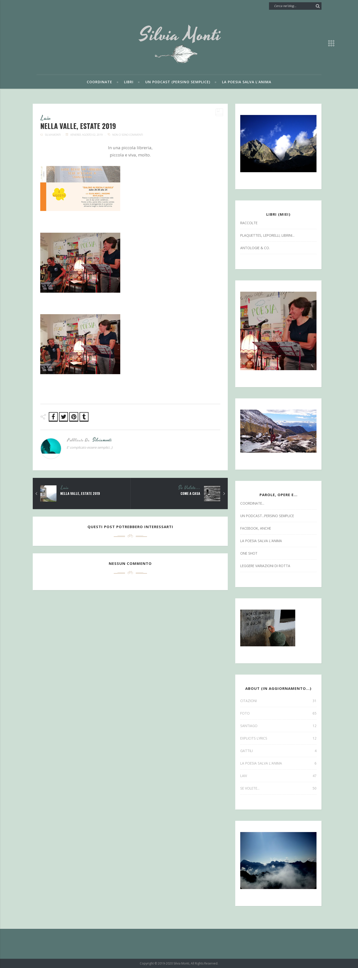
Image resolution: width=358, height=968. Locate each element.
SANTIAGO (278, 725)
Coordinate (99, 81)
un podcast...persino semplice (267, 515)
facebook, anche (255, 528)
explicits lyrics (278, 738)
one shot (249, 553)
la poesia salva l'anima (261, 540)
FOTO (278, 713)
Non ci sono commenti (127, 135)
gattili (278, 750)
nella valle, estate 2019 (80, 493)
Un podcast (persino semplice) (177, 81)
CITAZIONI (278, 700)
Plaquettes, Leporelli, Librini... (267, 235)
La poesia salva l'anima (246, 81)
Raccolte (249, 222)
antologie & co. (255, 247)
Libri (129, 81)
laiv (46, 118)
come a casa (190, 493)
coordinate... (252, 503)
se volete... (189, 488)
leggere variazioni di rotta (265, 565)
